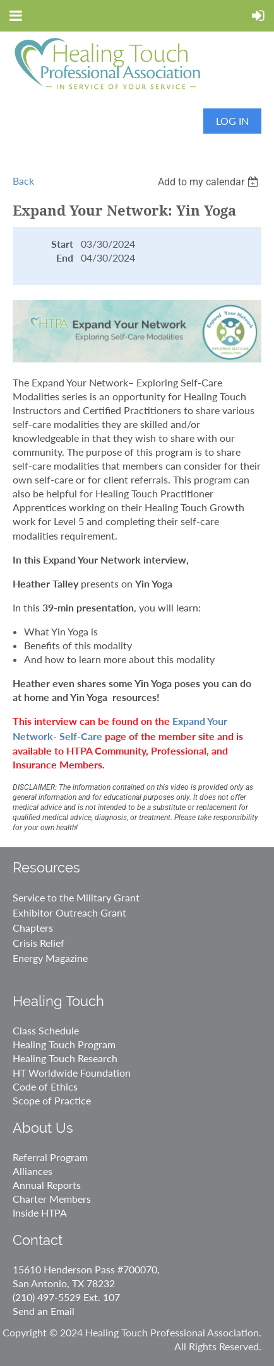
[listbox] (209, 182)
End (64, 257)
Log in (232, 121)
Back (23, 181)
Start (62, 244)
